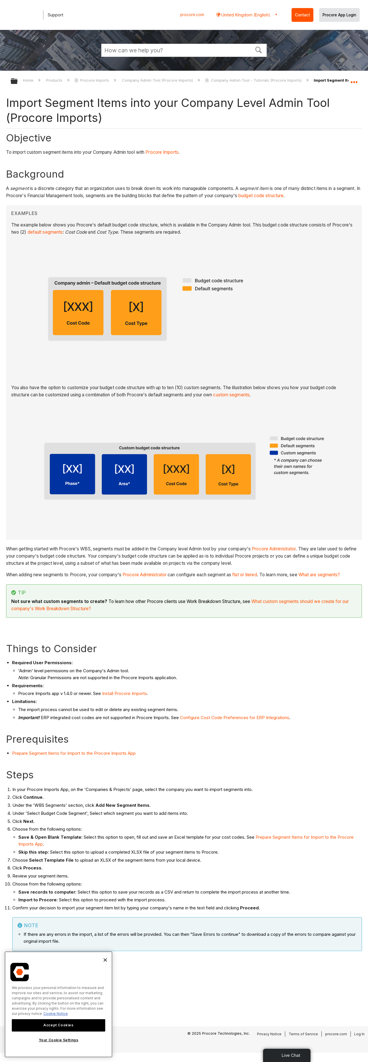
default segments (45, 232)
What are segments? (319, 574)
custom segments (231, 394)
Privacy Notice (269, 1034)
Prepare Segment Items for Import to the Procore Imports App (74, 753)
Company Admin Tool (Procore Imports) (158, 80)
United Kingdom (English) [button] (245, 14)
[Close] (105, 960)
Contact (302, 15)
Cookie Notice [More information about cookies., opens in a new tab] (55, 1013)
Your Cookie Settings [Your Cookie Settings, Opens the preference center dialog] (58, 1040)
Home (28, 80)
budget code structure (260, 195)
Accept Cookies (58, 1025)
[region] (58, 1004)
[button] (259, 49)
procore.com (192, 14)
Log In (359, 1034)
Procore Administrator (274, 549)
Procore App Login (339, 15)
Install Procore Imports (124, 693)
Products (55, 80)
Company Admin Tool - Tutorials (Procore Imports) (253, 80)
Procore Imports (92, 80)
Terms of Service (303, 1034)
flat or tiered (244, 574)
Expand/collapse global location (353, 79)
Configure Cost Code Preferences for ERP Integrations (234, 717)
